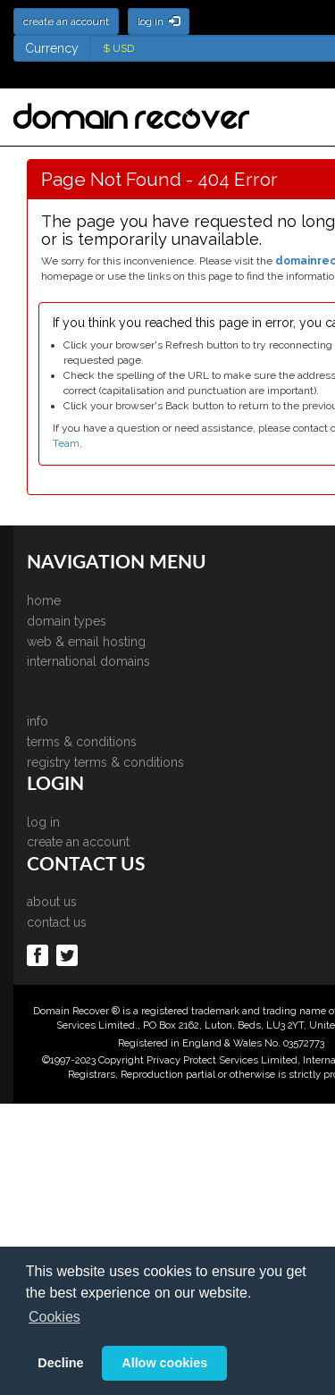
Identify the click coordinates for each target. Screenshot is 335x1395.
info (37, 721)
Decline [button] (60, 1363)
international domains (88, 661)
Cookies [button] (54, 1316)
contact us (57, 922)
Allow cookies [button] (164, 1363)
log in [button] (159, 21)
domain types (66, 621)
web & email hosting (86, 641)
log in (43, 822)
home (44, 600)
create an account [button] (66, 21)
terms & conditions (82, 742)
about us (52, 902)
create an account (78, 842)
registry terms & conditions (105, 762)
